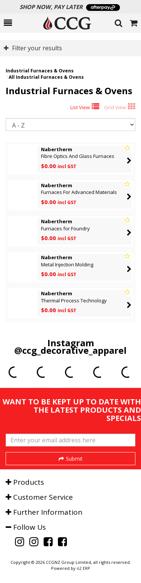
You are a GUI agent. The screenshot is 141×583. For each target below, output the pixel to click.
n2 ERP (83, 568)
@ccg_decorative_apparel (70, 350)
